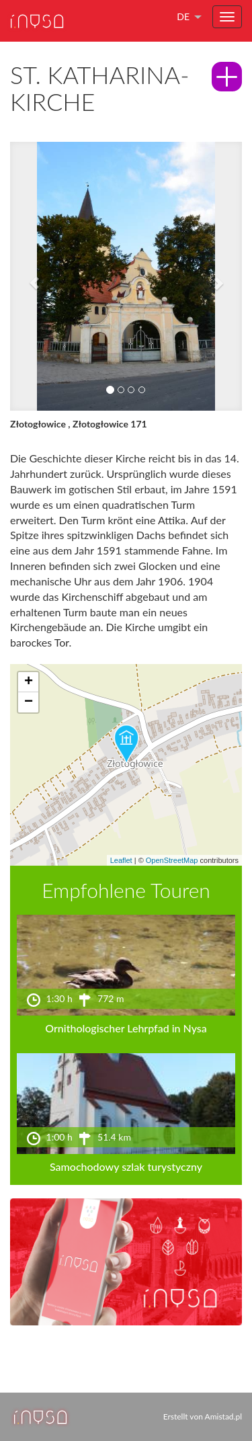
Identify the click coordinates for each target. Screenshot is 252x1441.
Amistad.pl (223, 1416)
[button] (27, 276)
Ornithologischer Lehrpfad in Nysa (126, 1028)
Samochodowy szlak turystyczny (126, 1166)
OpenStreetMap (172, 860)
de (183, 16)
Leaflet (121, 860)
